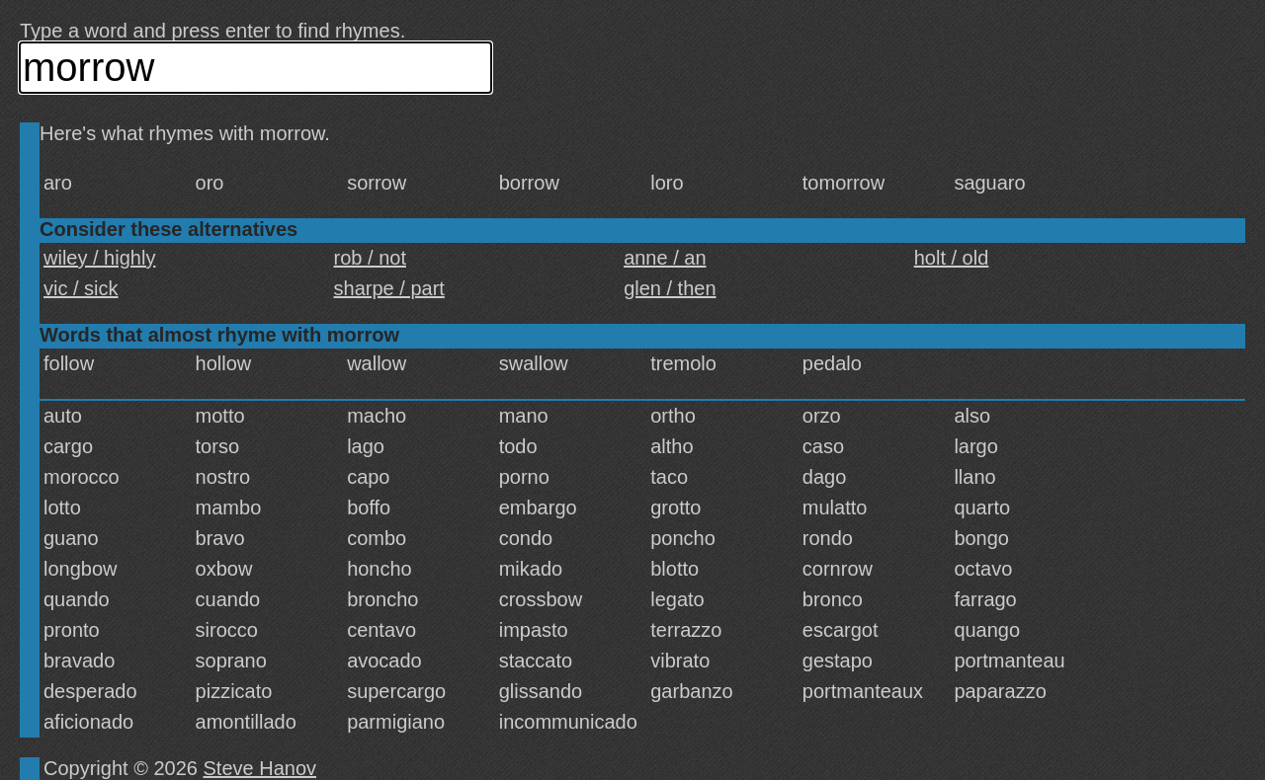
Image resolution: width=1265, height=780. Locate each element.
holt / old (951, 258)
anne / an (665, 258)
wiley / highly (99, 258)
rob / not (370, 258)
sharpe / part (389, 288)
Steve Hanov (260, 768)
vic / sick (81, 288)
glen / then (670, 288)
